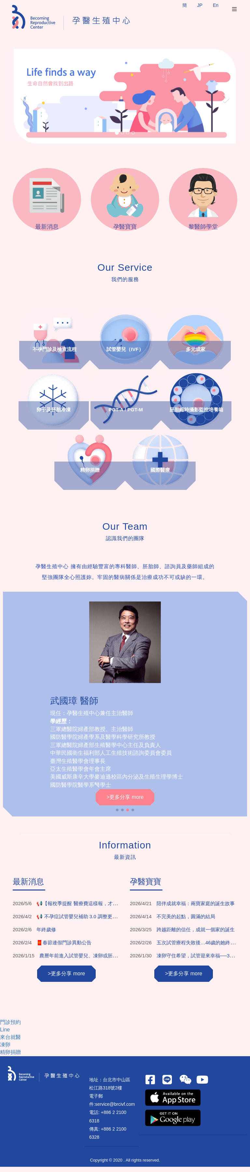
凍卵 (5, 1050)
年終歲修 (46, 934)
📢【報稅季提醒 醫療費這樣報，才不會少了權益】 (91, 908)
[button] (23, 96)
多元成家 (195, 355)
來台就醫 (10, 1042)
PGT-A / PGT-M (126, 415)
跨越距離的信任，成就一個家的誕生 (196, 934)
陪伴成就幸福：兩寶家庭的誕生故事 (196, 908)
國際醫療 (160, 475)
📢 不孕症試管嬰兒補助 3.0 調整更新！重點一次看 (91, 921)
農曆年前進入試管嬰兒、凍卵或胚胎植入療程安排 (93, 961)
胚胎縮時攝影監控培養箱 (196, 415)
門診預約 (10, 1027)
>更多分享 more (125, 802)
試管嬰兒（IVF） (124, 355)
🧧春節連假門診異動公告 (63, 948)
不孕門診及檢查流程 (55, 355)
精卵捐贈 (90, 475)
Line (5, 1035)
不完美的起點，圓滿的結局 (186, 921)
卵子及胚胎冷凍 (54, 415)
